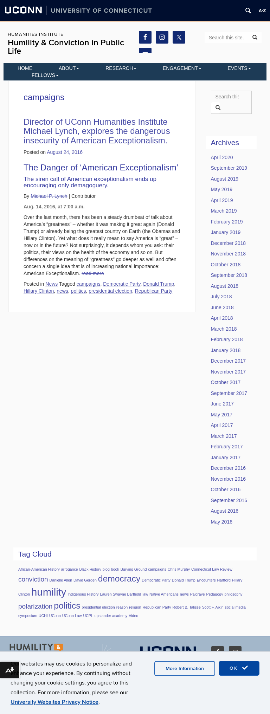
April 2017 (222, 425)
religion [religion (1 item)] (135, 607)
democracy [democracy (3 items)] (119, 578)
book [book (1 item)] (115, 569)
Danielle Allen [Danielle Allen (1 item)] (61, 580)
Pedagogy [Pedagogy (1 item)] (214, 594)
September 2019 (229, 168)
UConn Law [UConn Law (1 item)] (72, 616)
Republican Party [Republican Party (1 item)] (156, 607)
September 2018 (229, 275)
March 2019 (224, 211)
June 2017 (222, 404)
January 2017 (226, 457)
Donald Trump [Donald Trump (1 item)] (183, 580)
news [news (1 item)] (184, 594)
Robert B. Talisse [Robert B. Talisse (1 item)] (186, 607)
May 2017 (221, 414)
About (69, 68)
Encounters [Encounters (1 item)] (206, 580)
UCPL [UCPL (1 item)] (88, 616)
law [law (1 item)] (145, 594)
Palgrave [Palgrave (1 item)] (197, 594)
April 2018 (222, 318)
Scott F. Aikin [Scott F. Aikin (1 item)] (213, 607)
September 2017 (229, 393)
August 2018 (225, 286)
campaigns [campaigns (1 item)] (157, 569)
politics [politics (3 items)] (67, 605)
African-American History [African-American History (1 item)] (39, 569)
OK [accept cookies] (239, 668)
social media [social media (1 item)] (235, 607)
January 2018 (226, 350)
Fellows (45, 75)
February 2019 (227, 222)
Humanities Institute (35, 34)
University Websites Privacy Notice (54, 702)
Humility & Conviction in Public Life (66, 47)
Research (120, 68)
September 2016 (229, 500)
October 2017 (226, 382)
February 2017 (227, 446)
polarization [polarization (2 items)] (35, 606)
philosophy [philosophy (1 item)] (233, 594)
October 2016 (226, 489)
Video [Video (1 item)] (133, 616)
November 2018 (228, 254)
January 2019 (226, 232)
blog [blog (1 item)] (106, 569)
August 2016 (225, 511)
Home (25, 68)
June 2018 (222, 307)
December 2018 (228, 243)
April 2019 (222, 200)
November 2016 (228, 479)
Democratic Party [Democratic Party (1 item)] (156, 580)
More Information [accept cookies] (185, 668)
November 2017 (228, 372)
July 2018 (221, 296)
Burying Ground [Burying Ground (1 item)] (134, 569)
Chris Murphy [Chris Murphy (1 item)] (179, 569)
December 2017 (228, 361)
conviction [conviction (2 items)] (33, 579)
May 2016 (221, 522)
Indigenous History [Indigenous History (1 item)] (83, 594)
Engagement (182, 68)
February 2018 (227, 339)
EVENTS (239, 68)
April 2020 (222, 157)
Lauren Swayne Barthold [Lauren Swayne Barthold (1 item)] (120, 594)
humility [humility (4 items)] (48, 592)
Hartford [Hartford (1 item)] (224, 580)
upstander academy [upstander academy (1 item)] (111, 616)
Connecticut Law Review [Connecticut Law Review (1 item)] (211, 569)
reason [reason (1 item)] (122, 607)
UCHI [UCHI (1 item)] (43, 616)
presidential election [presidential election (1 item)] (98, 607)
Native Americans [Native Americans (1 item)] (164, 594)
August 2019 (225, 179)
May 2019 (221, 189)
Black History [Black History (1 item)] (90, 569)
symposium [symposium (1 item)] (27, 616)
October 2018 (226, 264)
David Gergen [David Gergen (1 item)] (85, 580)
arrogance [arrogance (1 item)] (69, 569)
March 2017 (224, 436)
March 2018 (224, 329)
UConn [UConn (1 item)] (55, 616)
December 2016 (228, 468)
